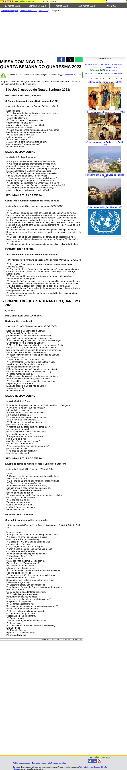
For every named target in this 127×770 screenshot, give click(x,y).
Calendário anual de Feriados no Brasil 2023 (104, 143)
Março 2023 (43, 11)
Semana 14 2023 (37, 6)
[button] (61, 59)
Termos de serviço (39, 763)
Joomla (78, 75)
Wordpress (69, 75)
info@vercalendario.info (57, 763)
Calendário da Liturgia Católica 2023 (105, 82)
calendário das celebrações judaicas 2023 (105, 112)
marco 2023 (62, 6)
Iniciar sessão (49, 1)
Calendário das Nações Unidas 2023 (104, 207)
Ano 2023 (111, 6)
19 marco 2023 (12, 6)
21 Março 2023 (91, 73)
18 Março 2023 (111, 67)
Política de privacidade (21, 763)
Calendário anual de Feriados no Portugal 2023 (104, 176)
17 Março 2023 (97, 67)
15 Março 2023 (104, 64)
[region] (41, 35)
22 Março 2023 (104, 73)
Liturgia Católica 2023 (28, 11)
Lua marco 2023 (86, 6)
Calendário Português (9, 11)
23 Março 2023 (117, 73)
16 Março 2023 (117, 64)
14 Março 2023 (91, 64)
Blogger (60, 75)
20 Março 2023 (112, 70)
